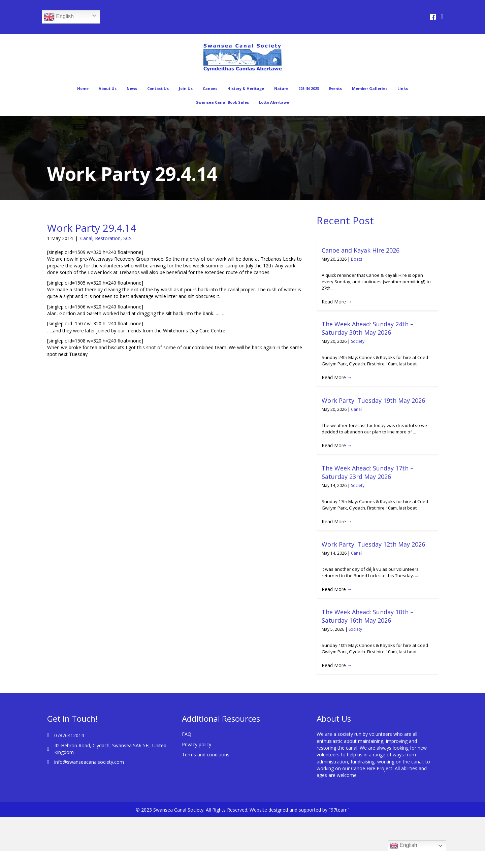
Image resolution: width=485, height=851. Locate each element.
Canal (86, 238)
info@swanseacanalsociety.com (89, 762)
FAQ (186, 734)
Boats (356, 259)
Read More (337, 301)
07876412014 (69, 735)
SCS (127, 238)
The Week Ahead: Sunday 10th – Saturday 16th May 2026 (368, 616)
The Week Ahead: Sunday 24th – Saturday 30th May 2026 (368, 328)
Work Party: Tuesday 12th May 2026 (373, 544)
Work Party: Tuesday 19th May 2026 (373, 400)
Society (357, 341)
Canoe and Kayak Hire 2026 (360, 250)
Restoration (108, 238)
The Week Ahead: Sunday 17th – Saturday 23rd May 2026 (368, 472)
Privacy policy (196, 744)
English (59, 16)
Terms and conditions (205, 754)
